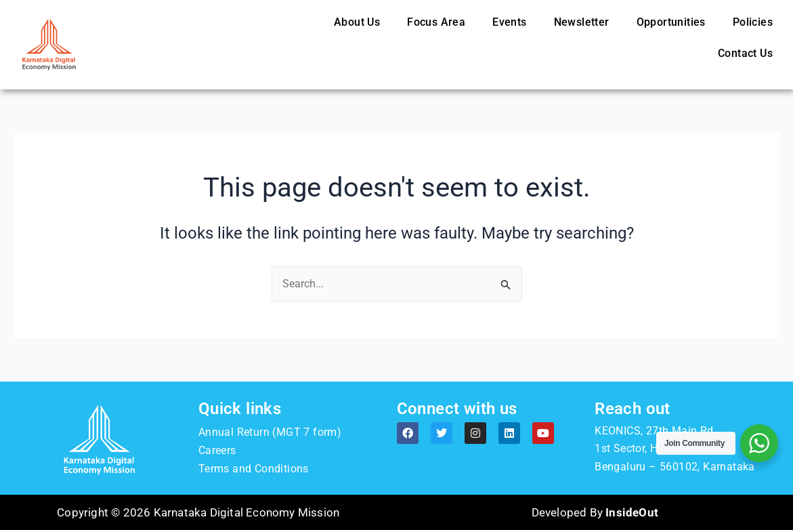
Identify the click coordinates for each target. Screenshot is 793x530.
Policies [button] (753, 22)
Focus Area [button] (436, 22)
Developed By (595, 512)
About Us (357, 22)
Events (509, 22)
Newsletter (581, 22)
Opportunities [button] (671, 22)
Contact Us (745, 53)
